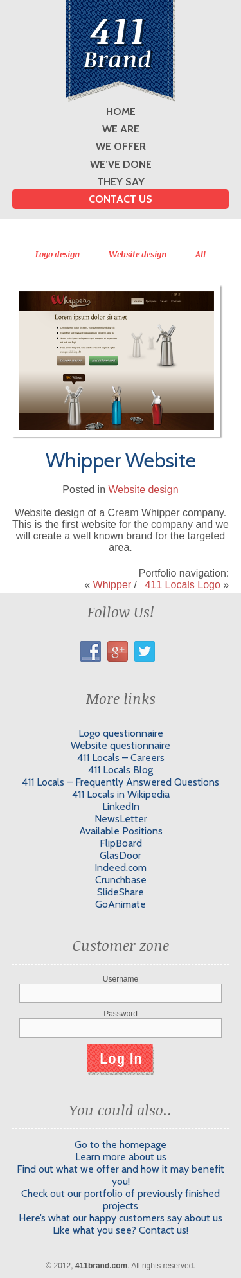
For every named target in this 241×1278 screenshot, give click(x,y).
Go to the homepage (120, 1144)
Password (120, 1013)
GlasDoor (120, 855)
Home (121, 111)
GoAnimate (120, 904)
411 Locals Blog (120, 770)
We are (120, 129)
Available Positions (121, 831)
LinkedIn (120, 806)
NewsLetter (120, 819)
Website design (138, 254)
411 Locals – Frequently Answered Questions (120, 782)
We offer (121, 146)
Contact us (120, 199)
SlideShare (120, 892)
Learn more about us (120, 1157)
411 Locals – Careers (121, 758)
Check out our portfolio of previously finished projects (120, 1199)
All (200, 254)
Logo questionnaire (120, 733)
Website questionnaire (120, 745)
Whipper (112, 584)
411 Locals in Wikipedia (121, 794)
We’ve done (121, 164)
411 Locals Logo (182, 584)
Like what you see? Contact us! (120, 1230)
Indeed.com (120, 867)
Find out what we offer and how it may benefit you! (120, 1175)
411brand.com (101, 1265)
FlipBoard (121, 843)
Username (120, 979)
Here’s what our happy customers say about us (120, 1218)
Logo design (57, 254)
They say (121, 182)
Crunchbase (121, 880)
